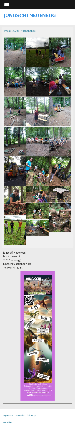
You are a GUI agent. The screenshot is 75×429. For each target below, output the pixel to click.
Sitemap (32, 415)
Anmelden (7, 422)
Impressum (8, 415)
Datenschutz (20, 415)
